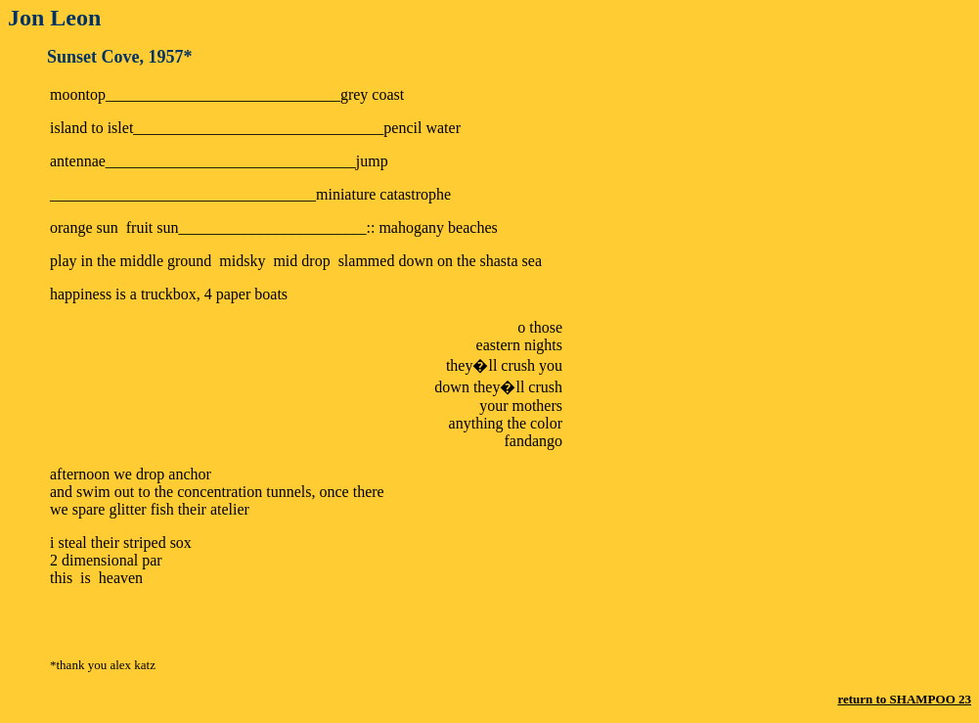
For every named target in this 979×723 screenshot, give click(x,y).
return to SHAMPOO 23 (904, 699)
